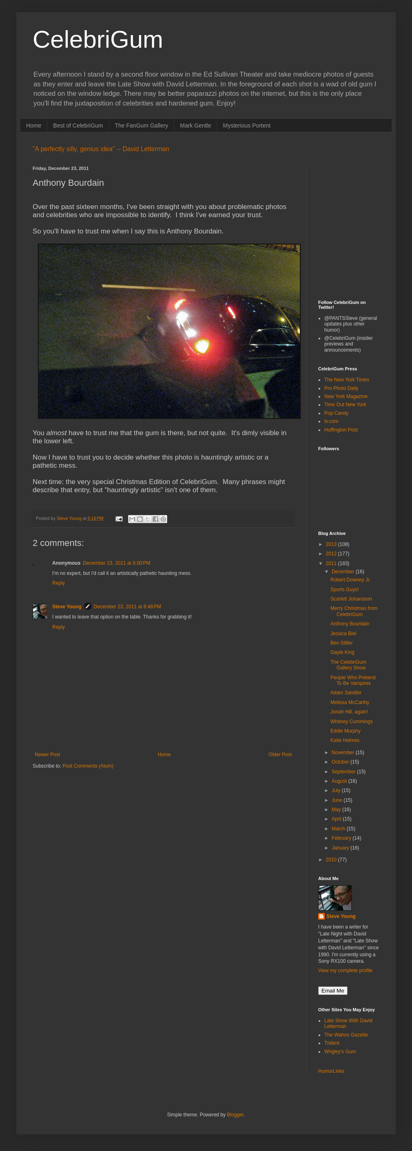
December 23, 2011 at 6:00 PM (116, 563)
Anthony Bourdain (349, 624)
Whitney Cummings (351, 721)
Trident (331, 1043)
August (340, 781)
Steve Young (67, 607)
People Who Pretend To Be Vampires (353, 680)
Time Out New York (345, 404)
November (344, 752)
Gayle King (342, 652)
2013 (332, 544)
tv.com (331, 421)
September (344, 772)
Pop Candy (336, 413)
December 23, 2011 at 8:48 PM (127, 607)
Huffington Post (341, 430)
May (337, 809)
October (341, 762)
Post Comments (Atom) (87, 766)
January (341, 848)
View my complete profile (345, 970)
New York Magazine (346, 396)
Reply (58, 583)
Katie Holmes (344, 740)
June (337, 800)
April (337, 819)
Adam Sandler (345, 692)
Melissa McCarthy (349, 702)
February (342, 838)
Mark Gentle (195, 125)
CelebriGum (98, 39)
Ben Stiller (341, 643)
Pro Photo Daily (341, 388)
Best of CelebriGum (78, 125)
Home (33, 125)
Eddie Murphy (345, 731)
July (337, 790)
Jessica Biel (343, 633)
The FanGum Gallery (141, 125)
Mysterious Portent (247, 125)
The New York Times (346, 380)
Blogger (235, 1115)
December (344, 571)
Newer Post (47, 754)
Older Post (280, 754)
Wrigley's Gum (340, 1051)
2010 (332, 860)
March (339, 829)
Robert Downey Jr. (350, 580)
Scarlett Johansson (351, 599)
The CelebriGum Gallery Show (348, 665)
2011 (332, 563)
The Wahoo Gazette (346, 1035)
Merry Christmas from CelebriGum (353, 611)
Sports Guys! (344, 589)
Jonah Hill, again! (349, 712)
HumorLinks (331, 1071)
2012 (332, 554)
